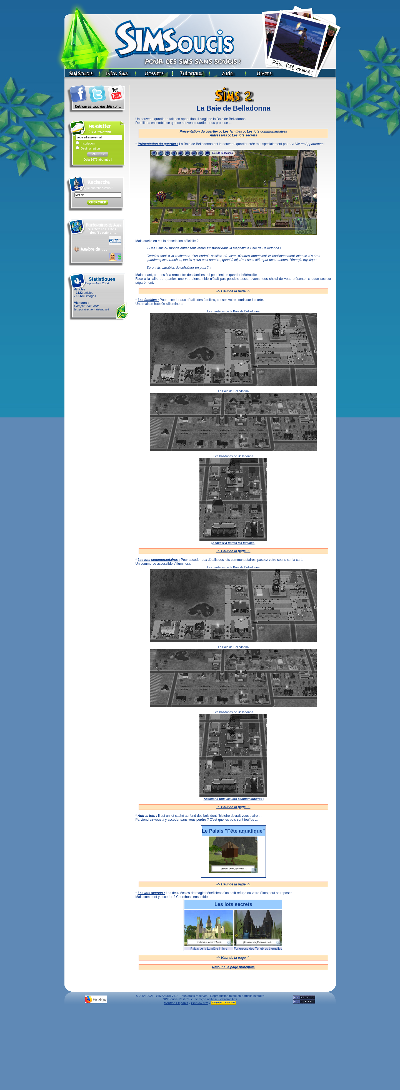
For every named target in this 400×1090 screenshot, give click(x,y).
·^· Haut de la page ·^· (233, 291)
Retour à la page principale (233, 967)
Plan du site (199, 1003)
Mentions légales (176, 1003)
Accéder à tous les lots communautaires (233, 798)
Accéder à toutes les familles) (233, 542)
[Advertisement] (200, 1049)
